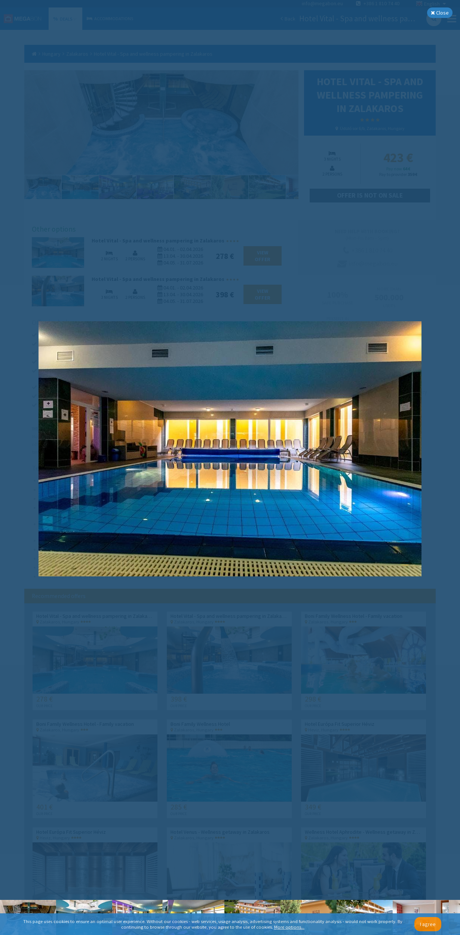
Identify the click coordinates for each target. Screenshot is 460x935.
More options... (289, 927)
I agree (428, 924)
